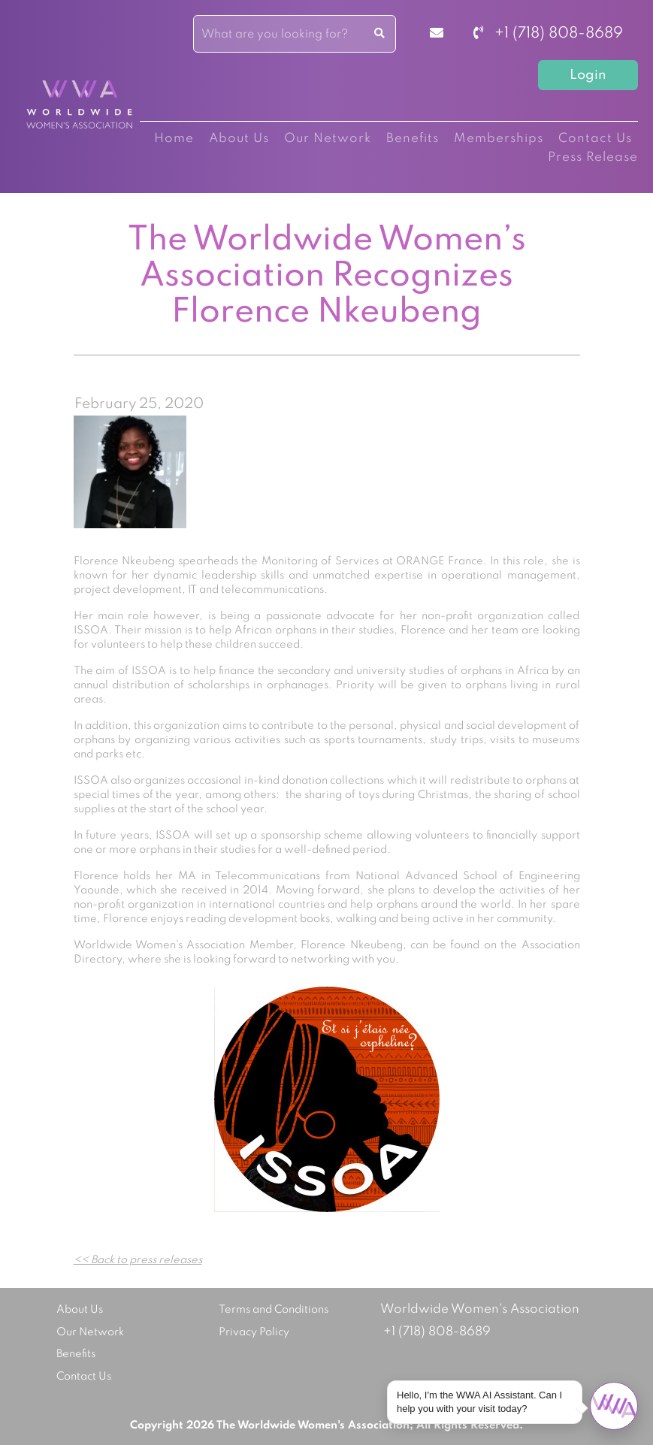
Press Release (593, 157)
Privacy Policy (254, 1332)
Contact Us (595, 138)
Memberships (498, 138)
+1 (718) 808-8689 (548, 33)
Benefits (412, 138)
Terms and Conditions (273, 1309)
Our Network (327, 138)
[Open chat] (614, 1406)
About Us (239, 138)
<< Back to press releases (138, 1260)
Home (174, 138)
